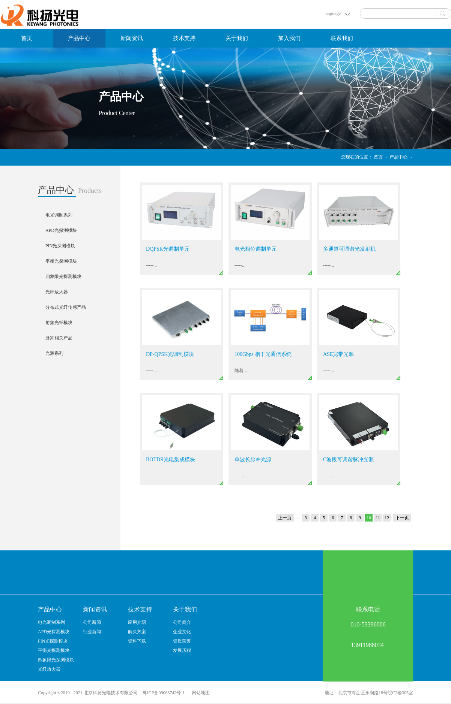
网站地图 (199, 692)
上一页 (285, 517)
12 (387, 517)
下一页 (402, 517)
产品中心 (398, 157)
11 (378, 517)
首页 (26, 38)
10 (369, 517)
